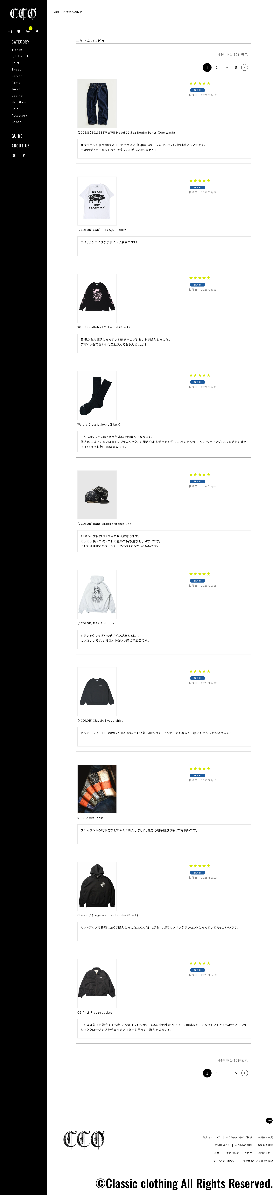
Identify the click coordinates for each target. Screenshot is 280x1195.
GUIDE (17, 135)
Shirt (15, 63)
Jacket (17, 89)
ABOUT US (21, 145)
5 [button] (233, 67)
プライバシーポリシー (218, 1161)
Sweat (16, 69)
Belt (15, 109)
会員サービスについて (221, 1153)
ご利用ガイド (216, 1145)
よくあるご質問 (239, 1145)
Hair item (19, 102)
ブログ (245, 1153)
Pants (16, 82)
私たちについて (204, 1137)
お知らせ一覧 (264, 1137)
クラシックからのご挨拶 (235, 1137)
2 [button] (211, 67)
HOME (56, 12)
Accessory (19, 115)
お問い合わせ (264, 1153)
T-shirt (17, 50)
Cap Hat (18, 96)
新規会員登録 (264, 1145)
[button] (243, 67)
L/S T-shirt (20, 56)
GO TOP (18, 154)
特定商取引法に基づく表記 (255, 1161)
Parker (17, 76)
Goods (16, 122)
